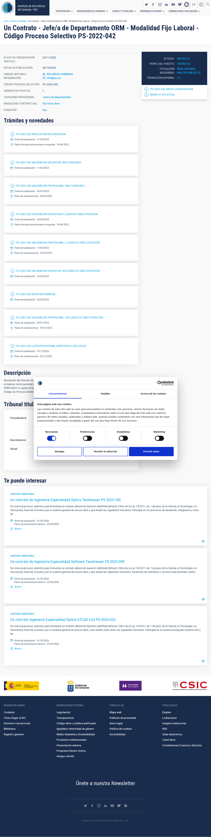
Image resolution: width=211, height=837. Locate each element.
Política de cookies (121, 728)
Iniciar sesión (201, 4)
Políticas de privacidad (123, 717)
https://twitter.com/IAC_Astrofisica (146, 4)
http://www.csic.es (189, 685)
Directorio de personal (17, 723)
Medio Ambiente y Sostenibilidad (76, 734)
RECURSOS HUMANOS (60, 74)
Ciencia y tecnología (122, 11)
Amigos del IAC (65, 756)
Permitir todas (151, 451)
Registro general (13, 734)
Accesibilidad (117, 734)
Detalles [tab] (105, 393)
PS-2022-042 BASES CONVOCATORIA (171, 89)
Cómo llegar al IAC (15, 717)
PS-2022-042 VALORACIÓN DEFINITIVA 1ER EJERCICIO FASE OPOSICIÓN (58, 270)
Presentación (63, 11)
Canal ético (169, 739)
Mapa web (116, 712)
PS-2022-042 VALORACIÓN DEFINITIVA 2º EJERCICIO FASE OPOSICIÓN (57, 214)
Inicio (6, 21)
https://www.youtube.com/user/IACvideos (173, 4)
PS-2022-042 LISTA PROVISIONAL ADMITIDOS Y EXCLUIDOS (51, 346)
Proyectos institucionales (72, 739)
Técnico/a (184, 63)
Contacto (9, 712)
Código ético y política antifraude (76, 723)
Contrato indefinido (22, 494)
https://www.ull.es (130, 685)
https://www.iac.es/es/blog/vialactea (186, 4)
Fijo (45, 109)
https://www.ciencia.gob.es (21, 685)
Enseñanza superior (150, 11)
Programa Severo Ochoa (71, 750)
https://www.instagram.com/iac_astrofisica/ (159, 4)
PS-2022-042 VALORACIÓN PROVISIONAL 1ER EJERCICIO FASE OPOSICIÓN (59, 317)
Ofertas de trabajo (18, 21)
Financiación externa (69, 745)
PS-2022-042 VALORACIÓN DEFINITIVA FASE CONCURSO (48, 162)
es (193, 4)
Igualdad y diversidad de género (75, 728)
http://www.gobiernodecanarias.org (78, 685)
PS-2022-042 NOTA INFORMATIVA (35, 294)
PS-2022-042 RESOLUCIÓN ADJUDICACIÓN (41, 134)
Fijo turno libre (51, 103)
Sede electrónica (172, 734)
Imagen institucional (174, 723)
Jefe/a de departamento (57, 97)
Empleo (166, 712)
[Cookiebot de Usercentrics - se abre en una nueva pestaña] (160, 383)
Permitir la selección (105, 451)
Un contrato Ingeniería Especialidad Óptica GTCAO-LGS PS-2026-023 (63, 619)
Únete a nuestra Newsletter (105, 783)
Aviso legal (116, 723)
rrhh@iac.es (54, 78)
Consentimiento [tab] (57, 393)
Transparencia (65, 717)
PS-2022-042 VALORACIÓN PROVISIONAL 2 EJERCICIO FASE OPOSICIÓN (58, 242)
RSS (164, 728)
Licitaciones (169, 717)
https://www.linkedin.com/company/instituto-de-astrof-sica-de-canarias (166, 4)
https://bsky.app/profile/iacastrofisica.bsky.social (180, 4)
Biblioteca (9, 728)
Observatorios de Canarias (91, 11)
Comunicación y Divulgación (182, 11)
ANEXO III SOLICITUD (162, 94)
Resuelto (183, 58)
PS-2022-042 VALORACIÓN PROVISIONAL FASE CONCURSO (50, 185)
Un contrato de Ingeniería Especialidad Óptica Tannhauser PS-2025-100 (65, 500)
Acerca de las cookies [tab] (153, 393)
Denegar (59, 451)
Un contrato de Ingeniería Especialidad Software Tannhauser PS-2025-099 (67, 561)
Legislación (63, 712)
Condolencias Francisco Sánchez (182, 745)
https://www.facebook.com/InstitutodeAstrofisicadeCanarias (153, 4)
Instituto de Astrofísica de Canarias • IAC (31, 7)
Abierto (18, 528)
